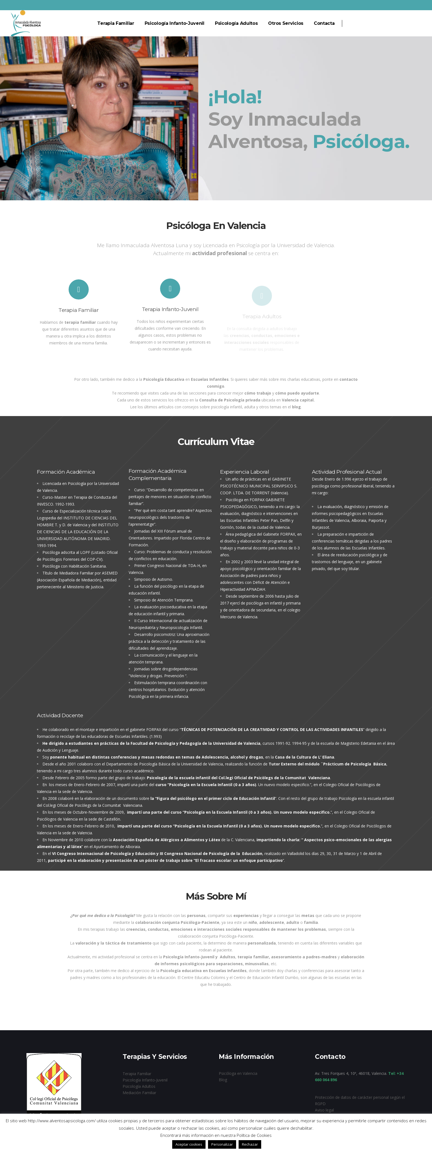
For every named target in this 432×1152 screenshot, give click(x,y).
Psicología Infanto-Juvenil (145, 1080)
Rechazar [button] (250, 1144)
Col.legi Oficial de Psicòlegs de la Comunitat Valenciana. (93, 805)
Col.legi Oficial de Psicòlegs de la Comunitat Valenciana (274, 777)
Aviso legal (324, 1110)
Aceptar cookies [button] (188, 1144)
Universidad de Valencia (202, 764)
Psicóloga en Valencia (238, 1073)
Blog (223, 1079)
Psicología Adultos (139, 1086)
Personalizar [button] (222, 1144)
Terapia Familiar (137, 1073)
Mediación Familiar (139, 1092)
